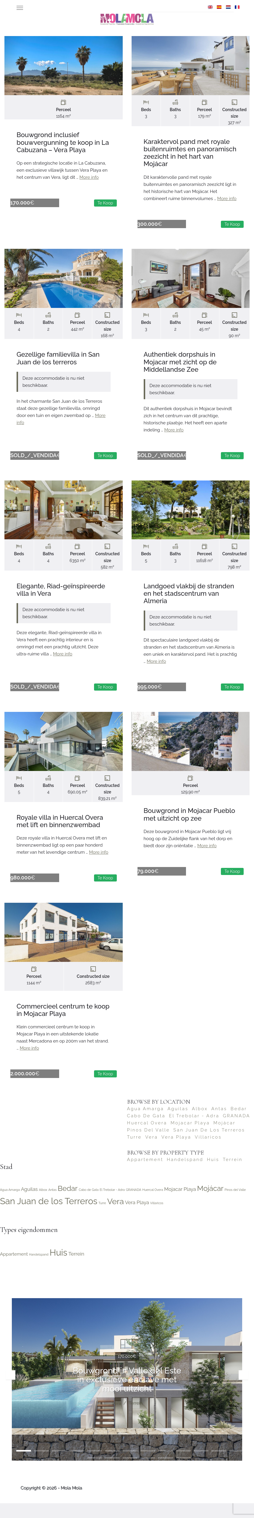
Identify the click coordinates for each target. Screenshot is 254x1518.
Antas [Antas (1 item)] (219, 1123)
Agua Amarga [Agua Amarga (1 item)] (145, 1123)
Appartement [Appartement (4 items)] (145, 1174)
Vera (116, 1417)
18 (147, 1472)
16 (112, 1472)
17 (130, 1472)
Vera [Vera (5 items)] (151, 1151)
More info (89, 177)
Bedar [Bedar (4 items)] (239, 1123)
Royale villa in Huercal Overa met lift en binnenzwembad (60, 829)
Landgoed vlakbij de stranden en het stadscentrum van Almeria (189, 599)
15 (94, 1472)
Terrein (136, 1417)
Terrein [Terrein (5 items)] (232, 1174)
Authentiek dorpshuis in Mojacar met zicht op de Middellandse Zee (180, 364)
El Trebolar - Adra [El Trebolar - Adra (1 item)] (194, 1130)
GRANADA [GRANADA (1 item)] (236, 1130)
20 (183, 1472)
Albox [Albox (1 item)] (200, 1123)
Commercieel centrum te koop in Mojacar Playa (63, 1021)
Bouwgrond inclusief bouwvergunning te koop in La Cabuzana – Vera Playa (63, 142)
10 (183, 1465)
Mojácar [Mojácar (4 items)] (224, 1137)
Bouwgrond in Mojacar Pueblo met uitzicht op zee (189, 823)
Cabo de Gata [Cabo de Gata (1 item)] (146, 1130)
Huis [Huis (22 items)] (213, 1174)
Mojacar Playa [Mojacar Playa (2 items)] (190, 1137)
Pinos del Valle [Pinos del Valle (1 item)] (148, 1144)
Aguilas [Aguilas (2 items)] (178, 1123)
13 (236, 1465)
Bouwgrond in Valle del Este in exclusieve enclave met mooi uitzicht (127, 1394)
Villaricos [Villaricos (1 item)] (208, 1151)
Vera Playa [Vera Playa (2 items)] (176, 1151)
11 (201, 1465)
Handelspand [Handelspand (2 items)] (185, 1174)
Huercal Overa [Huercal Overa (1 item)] (147, 1137)
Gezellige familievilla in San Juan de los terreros (58, 360)
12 (218, 1465)
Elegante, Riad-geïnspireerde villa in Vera (61, 595)
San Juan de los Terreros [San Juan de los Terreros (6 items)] (209, 1144)
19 (165, 1472)
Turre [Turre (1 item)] (134, 1151)
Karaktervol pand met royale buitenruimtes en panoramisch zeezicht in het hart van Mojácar (190, 153)
